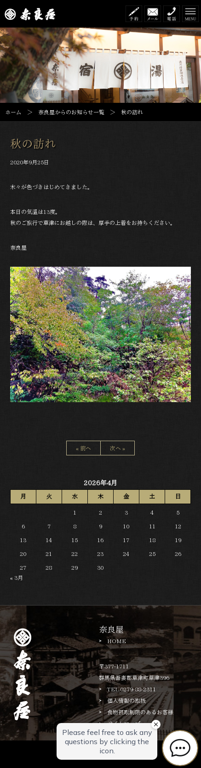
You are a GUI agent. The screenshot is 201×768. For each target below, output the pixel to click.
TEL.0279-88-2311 (131, 689)
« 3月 (16, 577)
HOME (116, 641)
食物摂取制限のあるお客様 (140, 712)
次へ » (117, 448)
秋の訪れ (33, 143)
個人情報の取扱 (126, 700)
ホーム (13, 112)
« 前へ (83, 448)
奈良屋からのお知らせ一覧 (71, 112)
